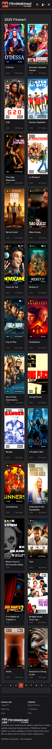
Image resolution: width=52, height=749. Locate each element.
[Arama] (37, 5)
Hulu (3, 713)
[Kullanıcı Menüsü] (43, 5)
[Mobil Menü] (49, 4)
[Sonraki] (46, 685)
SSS (29, 713)
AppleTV (5, 705)
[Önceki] (6, 685)
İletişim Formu (34, 705)
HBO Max (5, 709)
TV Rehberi (33, 709)
